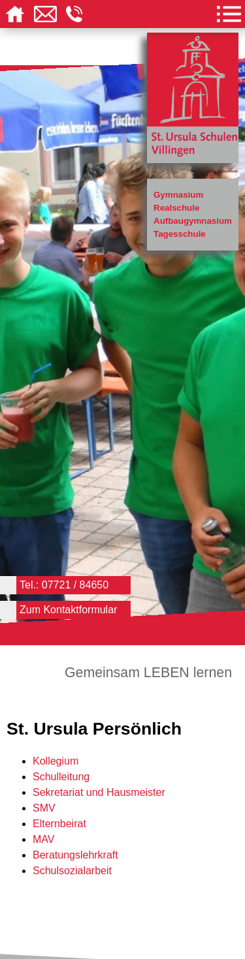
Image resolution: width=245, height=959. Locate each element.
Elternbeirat (59, 823)
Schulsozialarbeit (72, 870)
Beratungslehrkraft (75, 854)
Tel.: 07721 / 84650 (64, 584)
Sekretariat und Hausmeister (99, 792)
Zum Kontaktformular (68, 609)
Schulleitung (61, 776)
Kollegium (55, 761)
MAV (43, 839)
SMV (44, 808)
